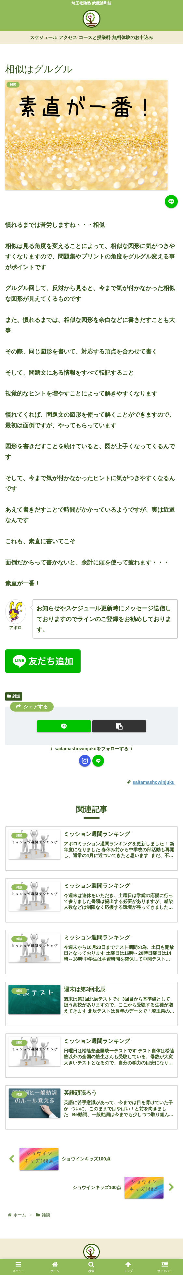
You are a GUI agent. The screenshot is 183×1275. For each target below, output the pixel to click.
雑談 (13, 696)
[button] (119, 726)
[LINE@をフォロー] (98, 761)
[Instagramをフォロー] (85, 761)
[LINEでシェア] (171, 201)
